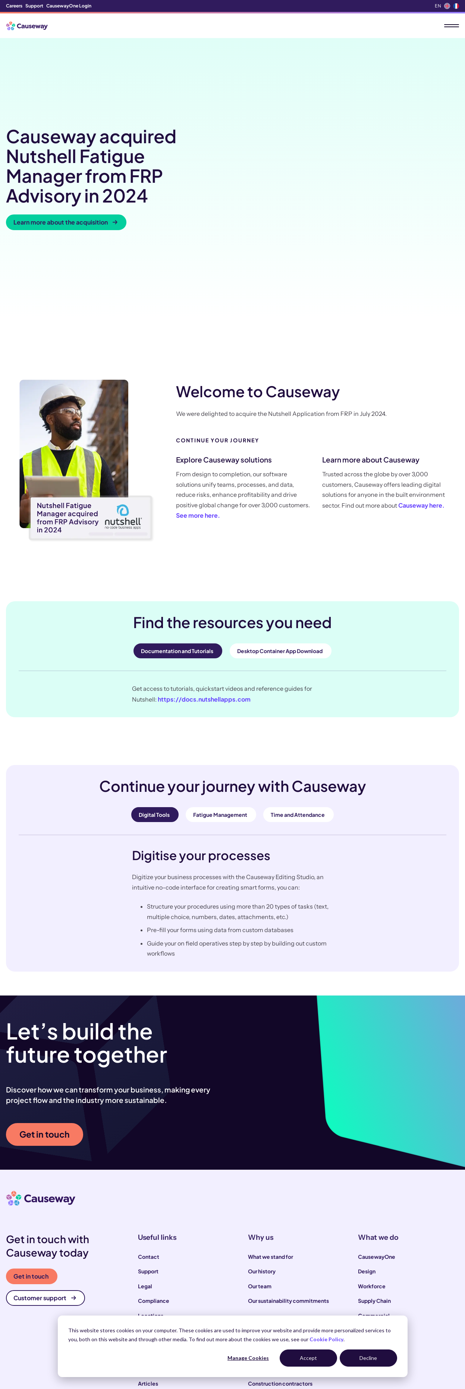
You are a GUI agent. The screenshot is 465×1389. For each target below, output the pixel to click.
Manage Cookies (248, 1358)
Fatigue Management (220, 693)
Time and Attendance (298, 693)
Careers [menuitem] (14, 6)
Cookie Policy (326, 1339)
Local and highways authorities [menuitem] (286, 1276)
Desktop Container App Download (280, 529)
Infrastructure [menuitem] (375, 1208)
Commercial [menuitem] (374, 1194)
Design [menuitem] (367, 1150)
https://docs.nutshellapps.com (204, 577)
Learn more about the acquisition (65, 161)
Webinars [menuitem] (150, 1306)
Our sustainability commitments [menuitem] (288, 1179)
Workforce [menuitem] (372, 1164)
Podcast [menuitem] (148, 1291)
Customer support (44, 1177)
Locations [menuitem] (150, 1194)
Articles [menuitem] (148, 1262)
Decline (368, 1358)
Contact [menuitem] (148, 1135)
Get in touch (44, 1012)
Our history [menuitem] (262, 1150)
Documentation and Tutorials (177, 529)
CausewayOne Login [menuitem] (68, 6)
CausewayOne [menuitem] (376, 1135)
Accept (308, 1358)
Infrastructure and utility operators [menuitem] (291, 1291)
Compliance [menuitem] (153, 1179)
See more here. (198, 394)
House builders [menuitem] (266, 1306)
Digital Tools (154, 693)
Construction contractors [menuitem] (280, 1262)
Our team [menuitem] (259, 1164)
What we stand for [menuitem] (270, 1135)
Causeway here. (421, 384)
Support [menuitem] (34, 6)
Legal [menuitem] (145, 1164)
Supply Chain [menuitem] (374, 1179)
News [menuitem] (145, 1276)
